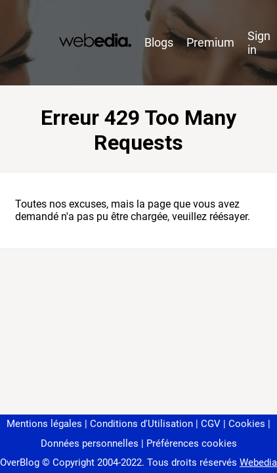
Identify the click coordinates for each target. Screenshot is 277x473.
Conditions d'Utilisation (141, 424)
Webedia (258, 462)
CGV (211, 424)
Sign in (258, 42)
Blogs (158, 42)
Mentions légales (44, 424)
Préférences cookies (191, 443)
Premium (210, 42)
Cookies (246, 424)
